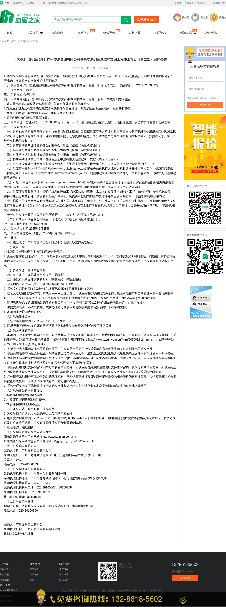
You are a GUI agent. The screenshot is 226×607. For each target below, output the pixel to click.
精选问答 (58, 32)
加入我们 (4, 574)
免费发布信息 (147, 19)
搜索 (126, 20)
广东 (6, 3)
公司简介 (4, 569)
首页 (10, 32)
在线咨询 (185, 578)
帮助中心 (34, 580)
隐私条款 (63, 580)
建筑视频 (109, 32)
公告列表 (22, 41)
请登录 (178, 3)
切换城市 (17, 3)
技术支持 (34, 574)
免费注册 (189, 3)
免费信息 (83, 32)
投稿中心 (201, 3)
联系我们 (4, 580)
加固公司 (32, 32)
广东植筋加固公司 (9, 590)
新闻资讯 (186, 32)
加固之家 (20, 19)
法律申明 (63, 574)
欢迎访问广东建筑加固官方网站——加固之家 (65, 3)
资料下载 (135, 32)
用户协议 (63, 569)
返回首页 (30, 3)
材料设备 (211, 32)
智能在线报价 (219, 3)
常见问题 (34, 569)
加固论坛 (160, 32)
